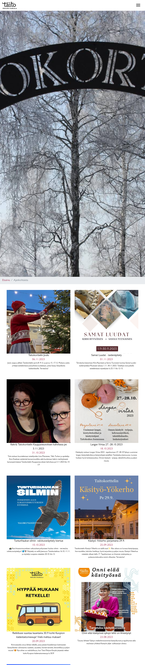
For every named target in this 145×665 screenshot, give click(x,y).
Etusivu (6, 280)
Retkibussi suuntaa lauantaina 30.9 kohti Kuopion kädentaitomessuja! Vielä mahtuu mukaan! (38, 611)
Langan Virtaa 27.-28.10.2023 (106, 420)
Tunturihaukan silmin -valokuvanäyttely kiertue (38, 516)
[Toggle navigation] (138, 5)
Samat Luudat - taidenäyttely (106, 330)
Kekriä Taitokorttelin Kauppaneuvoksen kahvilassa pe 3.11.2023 (38, 423)
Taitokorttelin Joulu (38, 330)
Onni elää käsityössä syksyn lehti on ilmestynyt (106, 606)
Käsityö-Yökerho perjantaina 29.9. (106, 517)
